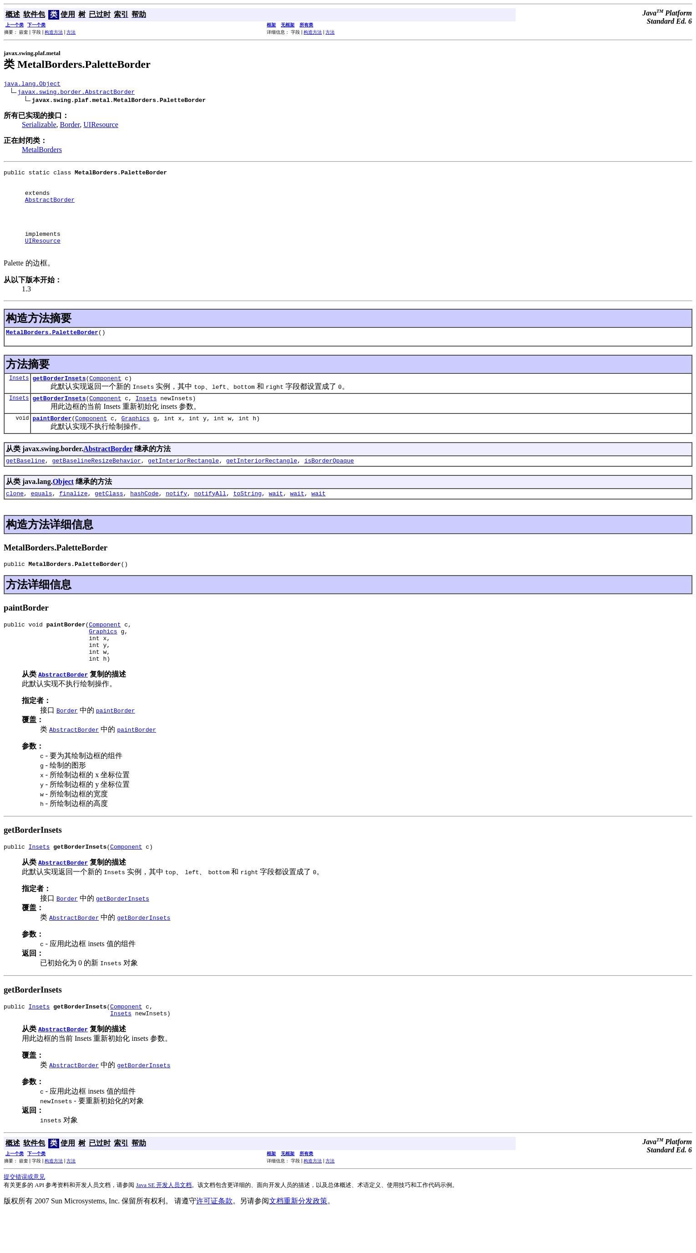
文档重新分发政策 (298, 1240)
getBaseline (25, 485)
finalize (73, 519)
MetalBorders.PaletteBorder (52, 351)
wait (276, 519)
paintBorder (51, 441)
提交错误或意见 (24, 1216)
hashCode (144, 519)
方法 (71, 32)
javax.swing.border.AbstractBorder (76, 93)
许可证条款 (214, 1240)
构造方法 (54, 32)
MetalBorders (42, 151)
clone (15, 519)
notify (176, 519)
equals (41, 519)
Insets (19, 398)
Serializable (39, 126)
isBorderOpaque (329, 485)
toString (247, 519)
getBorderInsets (59, 398)
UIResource (100, 126)
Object (63, 506)
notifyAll (210, 519)
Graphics (135, 441)
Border (70, 126)
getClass (109, 519)
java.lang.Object (32, 85)
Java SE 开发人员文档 (164, 1224)
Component (105, 398)
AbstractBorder (50, 208)
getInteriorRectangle (183, 485)
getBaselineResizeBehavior (96, 485)
